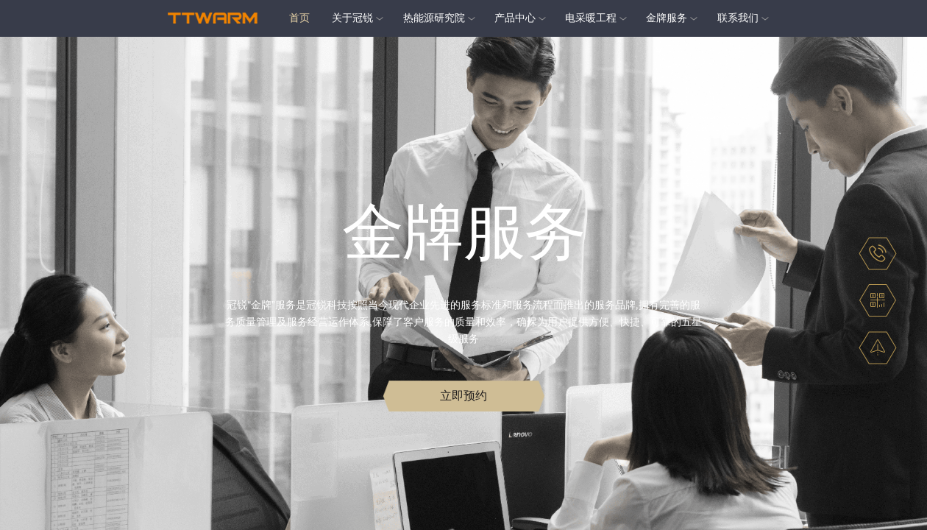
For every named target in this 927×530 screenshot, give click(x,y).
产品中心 (515, 18)
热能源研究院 (434, 18)
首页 (299, 18)
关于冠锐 (352, 18)
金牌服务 (666, 18)
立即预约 (463, 398)
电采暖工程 (591, 18)
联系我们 (738, 18)
